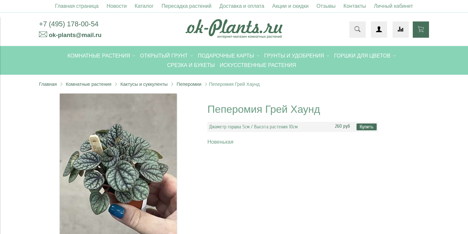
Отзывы (326, 6)
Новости (117, 6)
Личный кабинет (393, 6)
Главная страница (76, 6)
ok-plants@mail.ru (75, 35)
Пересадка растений (187, 6)
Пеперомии (189, 84)
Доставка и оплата (241, 6)
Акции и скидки (290, 6)
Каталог (144, 6)
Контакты (355, 6)
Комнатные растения (88, 84)
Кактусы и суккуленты (144, 84)
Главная (48, 84)
